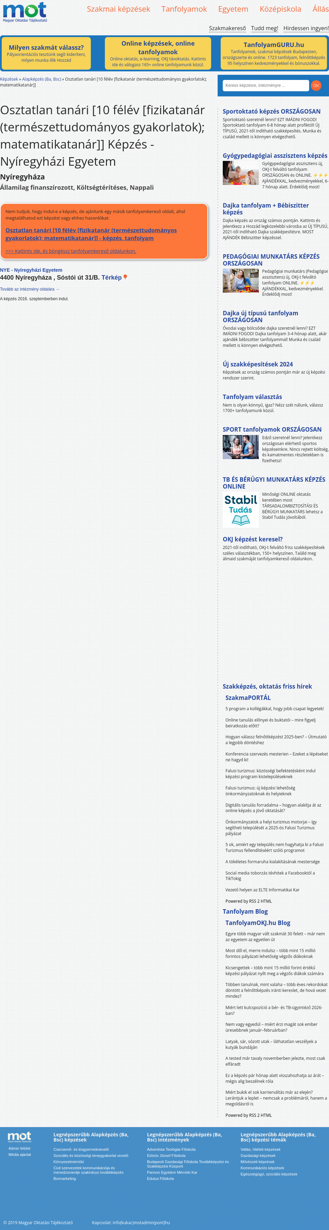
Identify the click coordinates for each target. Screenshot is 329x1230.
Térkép (114, 277)
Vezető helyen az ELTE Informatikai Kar (263, 890)
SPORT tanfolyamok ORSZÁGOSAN (272, 429)
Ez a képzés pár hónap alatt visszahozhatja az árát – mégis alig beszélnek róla (275, 1078)
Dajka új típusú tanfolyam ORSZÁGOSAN (260, 316)
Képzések (9, 79)
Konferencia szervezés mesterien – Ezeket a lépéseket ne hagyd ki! (277, 757)
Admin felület (20, 1148)
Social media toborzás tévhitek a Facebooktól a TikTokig (270, 876)
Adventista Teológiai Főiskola (171, 1149)
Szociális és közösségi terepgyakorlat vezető (90, 1155)
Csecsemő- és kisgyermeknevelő (81, 1149)
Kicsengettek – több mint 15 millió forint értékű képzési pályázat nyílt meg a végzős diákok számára (275, 970)
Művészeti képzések (258, 1162)
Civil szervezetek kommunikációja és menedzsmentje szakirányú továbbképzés (88, 1170)
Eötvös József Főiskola (166, 1155)
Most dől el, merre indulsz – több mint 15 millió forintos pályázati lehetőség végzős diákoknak (271, 953)
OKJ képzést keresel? (253, 539)
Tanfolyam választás (252, 397)
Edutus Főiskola (160, 1178)
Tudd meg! (264, 28)
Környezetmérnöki (68, 1162)
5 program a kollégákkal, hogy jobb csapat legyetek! (275, 709)
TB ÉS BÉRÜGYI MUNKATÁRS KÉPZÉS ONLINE (274, 483)
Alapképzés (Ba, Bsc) (41, 79)
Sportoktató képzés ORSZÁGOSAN (272, 111)
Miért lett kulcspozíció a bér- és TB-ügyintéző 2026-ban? (274, 1010)
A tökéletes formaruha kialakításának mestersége (273, 862)
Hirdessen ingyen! (306, 28)
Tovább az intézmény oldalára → (30, 289)
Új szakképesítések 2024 (258, 364)
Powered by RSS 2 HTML (249, 901)
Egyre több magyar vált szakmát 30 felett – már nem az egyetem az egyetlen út (275, 936)
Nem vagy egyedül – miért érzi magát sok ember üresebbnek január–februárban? (271, 1027)
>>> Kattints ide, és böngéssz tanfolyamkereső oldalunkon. (104, 240)
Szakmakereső (227, 28)
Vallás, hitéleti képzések (261, 1149)
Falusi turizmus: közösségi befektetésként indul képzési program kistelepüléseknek (271, 774)
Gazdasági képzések (258, 1155)
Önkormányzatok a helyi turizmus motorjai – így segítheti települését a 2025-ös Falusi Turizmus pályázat (271, 827)
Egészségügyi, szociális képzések (269, 1174)
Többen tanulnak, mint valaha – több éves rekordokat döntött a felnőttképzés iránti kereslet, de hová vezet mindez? (277, 990)
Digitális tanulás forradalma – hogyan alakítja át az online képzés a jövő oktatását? (273, 808)
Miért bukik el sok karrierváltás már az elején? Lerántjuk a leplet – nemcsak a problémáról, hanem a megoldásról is (276, 1098)
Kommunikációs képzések (262, 1168)
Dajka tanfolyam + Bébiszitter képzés (266, 208)
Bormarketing (64, 1178)
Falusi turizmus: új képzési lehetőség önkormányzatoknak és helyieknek (260, 791)
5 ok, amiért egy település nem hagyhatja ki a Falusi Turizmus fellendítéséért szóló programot (275, 847)
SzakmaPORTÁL (248, 698)
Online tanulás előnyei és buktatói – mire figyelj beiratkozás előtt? (271, 723)
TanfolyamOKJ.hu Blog (258, 923)
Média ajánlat (20, 1154)
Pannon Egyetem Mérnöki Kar (172, 1172)
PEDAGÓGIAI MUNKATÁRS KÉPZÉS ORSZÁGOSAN (271, 260)
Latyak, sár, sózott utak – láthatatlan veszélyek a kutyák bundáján (271, 1044)
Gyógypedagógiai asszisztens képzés (275, 156)
